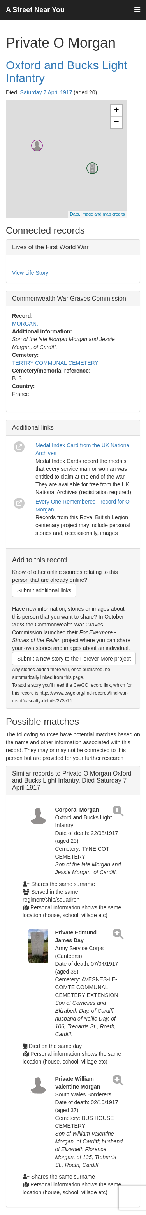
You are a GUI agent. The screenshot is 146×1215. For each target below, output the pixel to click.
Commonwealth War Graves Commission (69, 298)
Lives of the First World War (50, 247)
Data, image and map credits (97, 214)
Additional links (33, 427)
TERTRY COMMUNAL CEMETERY (55, 363)
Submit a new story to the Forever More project (74, 658)
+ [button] (116, 111)
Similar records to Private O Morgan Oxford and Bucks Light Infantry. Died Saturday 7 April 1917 (72, 780)
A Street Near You (35, 10)
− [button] (116, 122)
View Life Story (30, 273)
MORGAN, (25, 323)
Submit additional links (44, 590)
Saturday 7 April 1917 (46, 92)
